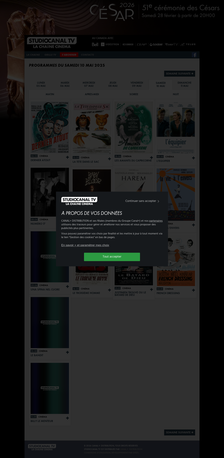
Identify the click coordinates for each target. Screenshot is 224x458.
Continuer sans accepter (143, 201)
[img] (158, 201)
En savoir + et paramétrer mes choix (85, 245)
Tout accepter (112, 256)
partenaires (156, 221)
